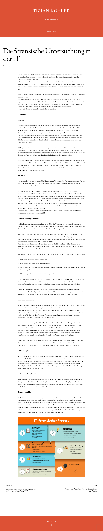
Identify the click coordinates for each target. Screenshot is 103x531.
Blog (54, 32)
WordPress (47, 526)
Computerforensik (54, 132)
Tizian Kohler (51, 523)
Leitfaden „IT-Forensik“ (76, 92)
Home (49, 32)
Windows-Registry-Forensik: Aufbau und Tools (79, 477)
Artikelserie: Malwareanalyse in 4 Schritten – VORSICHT (24, 477)
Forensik (6, 45)
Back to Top (51, 510)
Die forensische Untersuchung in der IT (47, 55)
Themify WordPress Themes (57, 526)
